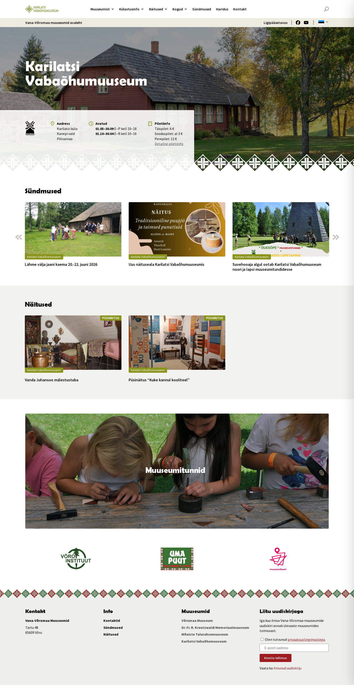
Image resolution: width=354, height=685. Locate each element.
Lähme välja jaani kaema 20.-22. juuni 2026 (61, 264)
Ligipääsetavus (275, 22)
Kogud (177, 9)
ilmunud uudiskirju (287, 668)
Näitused (156, 9)
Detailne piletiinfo (169, 143)
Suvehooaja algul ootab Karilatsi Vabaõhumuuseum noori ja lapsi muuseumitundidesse (277, 267)
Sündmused (201, 9)
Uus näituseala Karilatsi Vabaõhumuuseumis (166, 264)
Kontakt (240, 9)
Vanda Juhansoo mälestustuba (51, 379)
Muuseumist (100, 9)
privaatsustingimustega (306, 639)
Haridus (222, 9)
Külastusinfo (129, 9)
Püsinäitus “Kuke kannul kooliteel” (159, 379)
